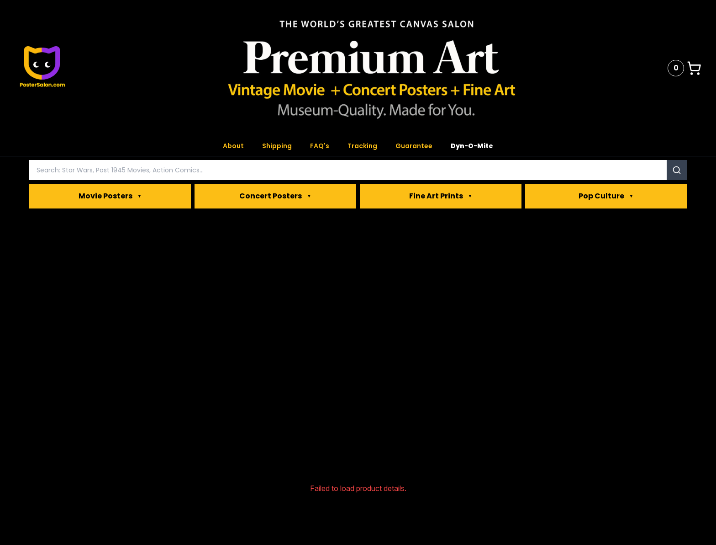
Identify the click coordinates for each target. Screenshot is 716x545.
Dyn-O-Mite (472, 145)
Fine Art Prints (441, 196)
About (233, 145)
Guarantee (413, 145)
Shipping (277, 145)
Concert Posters (275, 196)
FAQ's (319, 145)
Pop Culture (606, 196)
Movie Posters (110, 196)
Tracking (362, 145)
